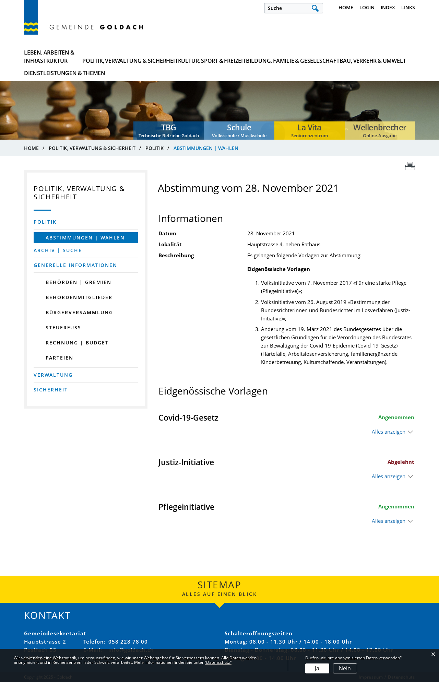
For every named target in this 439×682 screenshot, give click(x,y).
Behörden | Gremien (78, 282)
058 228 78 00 (128, 641)
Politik (45, 222)
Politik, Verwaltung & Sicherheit (122, 56)
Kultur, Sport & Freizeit (188, 56)
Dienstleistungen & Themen (381, 56)
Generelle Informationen (75, 265)
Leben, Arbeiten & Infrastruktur (49, 56)
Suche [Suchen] (315, 8)
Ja (317, 668)
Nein (345, 668)
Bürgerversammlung (79, 312)
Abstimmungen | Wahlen (92, 237)
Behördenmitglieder (79, 297)
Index (388, 7)
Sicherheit (51, 389)
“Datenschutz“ (218, 662)
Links (408, 7)
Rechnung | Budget (77, 342)
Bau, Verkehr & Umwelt (321, 56)
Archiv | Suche (58, 250)
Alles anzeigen (388, 431)
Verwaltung (53, 375)
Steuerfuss (63, 327)
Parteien (59, 357)
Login (367, 7)
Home (346, 7)
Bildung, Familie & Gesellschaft (255, 56)
